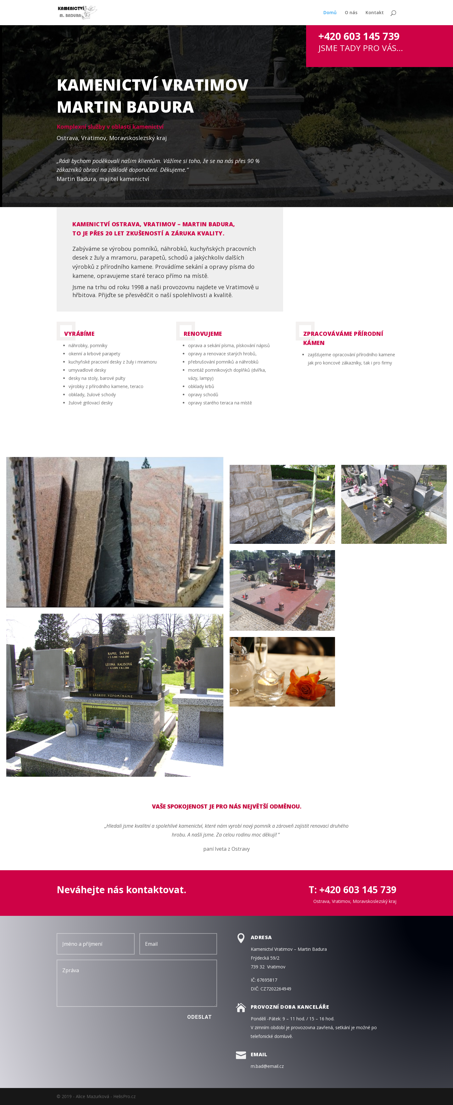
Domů (330, 12)
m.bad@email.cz (267, 1066)
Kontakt (375, 12)
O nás (351, 12)
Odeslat (199, 1017)
